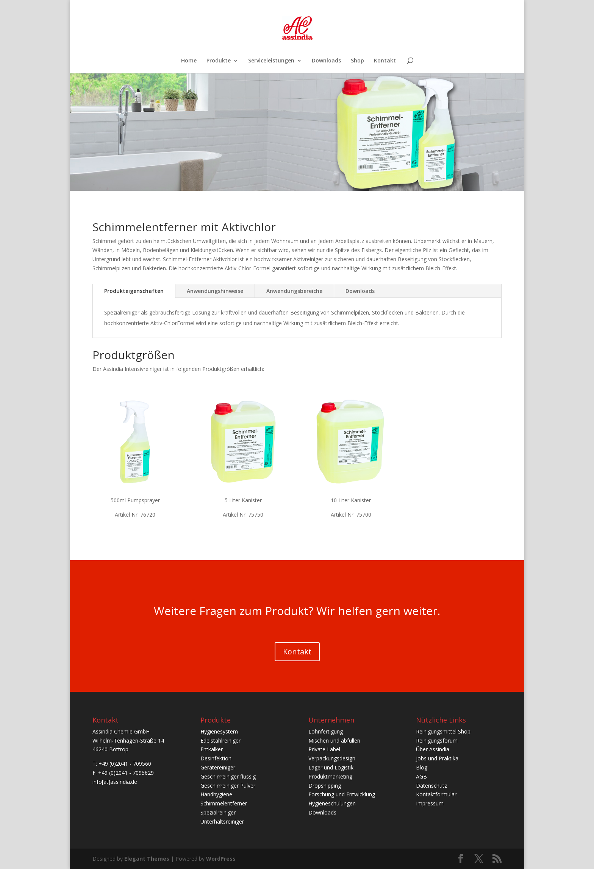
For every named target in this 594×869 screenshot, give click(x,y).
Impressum (430, 803)
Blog (421, 767)
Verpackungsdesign (331, 758)
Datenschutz (431, 785)
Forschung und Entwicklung (341, 794)
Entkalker (211, 749)
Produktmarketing (330, 776)
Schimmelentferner (223, 803)
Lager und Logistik (330, 767)
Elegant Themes (146, 858)
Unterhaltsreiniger (222, 821)
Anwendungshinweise (215, 290)
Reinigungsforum (437, 740)
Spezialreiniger (218, 812)
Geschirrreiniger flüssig (228, 776)
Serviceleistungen (271, 61)
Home (189, 61)
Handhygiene (216, 794)
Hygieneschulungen (332, 803)
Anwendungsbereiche (294, 290)
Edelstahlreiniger (220, 740)
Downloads (326, 61)
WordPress (221, 858)
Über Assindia (432, 749)
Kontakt (385, 61)
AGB (421, 776)
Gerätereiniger (217, 767)
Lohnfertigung (325, 731)
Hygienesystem (219, 731)
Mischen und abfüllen (334, 740)
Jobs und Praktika (437, 758)
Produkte (218, 61)
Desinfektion (215, 758)
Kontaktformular (436, 794)
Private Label (324, 749)
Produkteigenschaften (134, 290)
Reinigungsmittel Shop (443, 731)
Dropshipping (324, 785)
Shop (357, 61)
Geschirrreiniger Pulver (227, 785)
